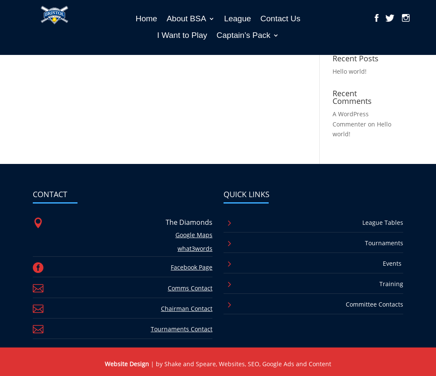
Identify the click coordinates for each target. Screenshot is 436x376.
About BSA (186, 18)
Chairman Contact (186, 308)
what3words (195, 248)
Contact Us (281, 18)
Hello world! (350, 71)
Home (146, 18)
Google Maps (193, 235)
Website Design (127, 364)
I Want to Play (182, 35)
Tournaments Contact (181, 329)
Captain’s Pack (243, 35)
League (237, 18)
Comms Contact (190, 288)
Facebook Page (191, 267)
